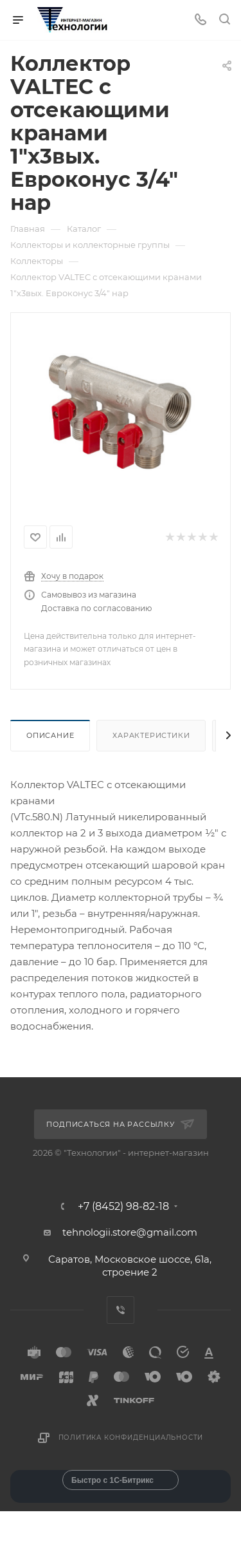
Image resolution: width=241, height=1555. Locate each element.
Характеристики (151, 735)
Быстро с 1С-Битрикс (112, 1480)
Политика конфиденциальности (131, 1437)
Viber (120, 1310)
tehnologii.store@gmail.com (129, 1232)
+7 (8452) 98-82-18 (123, 1207)
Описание (50, 735)
